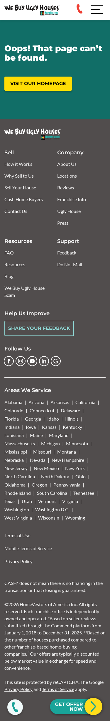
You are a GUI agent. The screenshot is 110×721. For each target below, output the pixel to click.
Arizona (36, 402)
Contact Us (15, 211)
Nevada (37, 460)
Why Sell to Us (19, 175)
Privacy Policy (18, 561)
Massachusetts (19, 443)
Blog (8, 276)
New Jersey (16, 468)
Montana (66, 451)
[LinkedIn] (44, 361)
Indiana (12, 427)
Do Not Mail (69, 264)
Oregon (39, 484)
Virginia (70, 501)
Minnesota (77, 443)
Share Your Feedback (39, 328)
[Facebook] (8, 361)
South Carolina (52, 493)
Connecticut (42, 410)
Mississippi (15, 451)
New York (75, 468)
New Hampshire (68, 460)
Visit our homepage (38, 83)
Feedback (66, 252)
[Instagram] (20, 361)
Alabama (13, 402)
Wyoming (75, 517)
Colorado (13, 410)
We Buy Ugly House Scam (24, 291)
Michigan (50, 443)
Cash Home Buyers (23, 199)
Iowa (31, 427)
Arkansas (59, 402)
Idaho (53, 418)
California (85, 402)
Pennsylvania (66, 484)
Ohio (80, 476)
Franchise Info (71, 199)
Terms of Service (58, 689)
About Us (67, 164)
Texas (10, 501)
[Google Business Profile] (55, 361)
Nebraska (14, 460)
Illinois (72, 418)
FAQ (9, 252)
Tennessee (83, 493)
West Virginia (18, 517)
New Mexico (46, 468)
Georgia (33, 418)
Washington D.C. (52, 509)
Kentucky (72, 427)
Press (62, 223)
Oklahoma (15, 484)
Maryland (59, 435)
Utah (27, 501)
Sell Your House (20, 187)
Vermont (47, 501)
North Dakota (55, 476)
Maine (36, 435)
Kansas (49, 427)
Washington (16, 509)
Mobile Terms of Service (28, 548)
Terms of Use (17, 535)
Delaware (70, 410)
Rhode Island (17, 493)
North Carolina (19, 476)
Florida (11, 418)
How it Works (18, 164)
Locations (67, 175)
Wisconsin (48, 517)
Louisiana (14, 435)
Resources (14, 264)
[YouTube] (32, 361)
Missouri (42, 451)
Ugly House (69, 211)
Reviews (65, 187)
